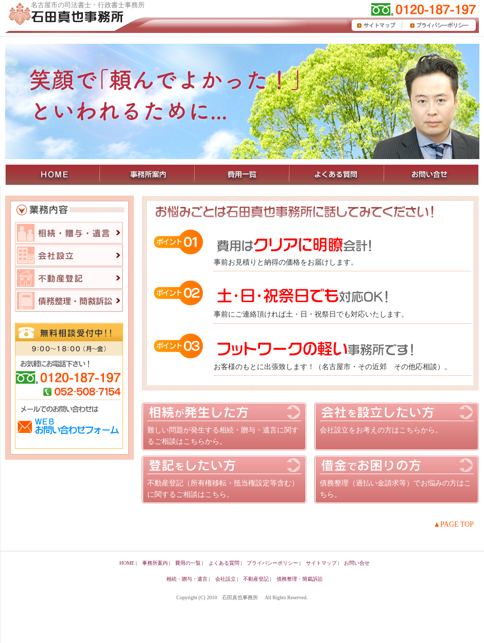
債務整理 (69, 301)
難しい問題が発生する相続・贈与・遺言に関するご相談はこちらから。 (223, 435)
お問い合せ (357, 563)
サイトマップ (321, 563)
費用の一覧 (188, 563)
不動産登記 (69, 278)
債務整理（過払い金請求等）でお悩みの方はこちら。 (395, 488)
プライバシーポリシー (272, 563)
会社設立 (69, 256)
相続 (69, 233)
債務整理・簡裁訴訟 (299, 579)
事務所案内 (155, 563)
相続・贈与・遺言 (187, 579)
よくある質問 (224, 563)
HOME (126, 563)
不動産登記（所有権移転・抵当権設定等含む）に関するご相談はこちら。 (223, 488)
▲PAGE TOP (453, 524)
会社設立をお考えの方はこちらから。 (381, 430)
